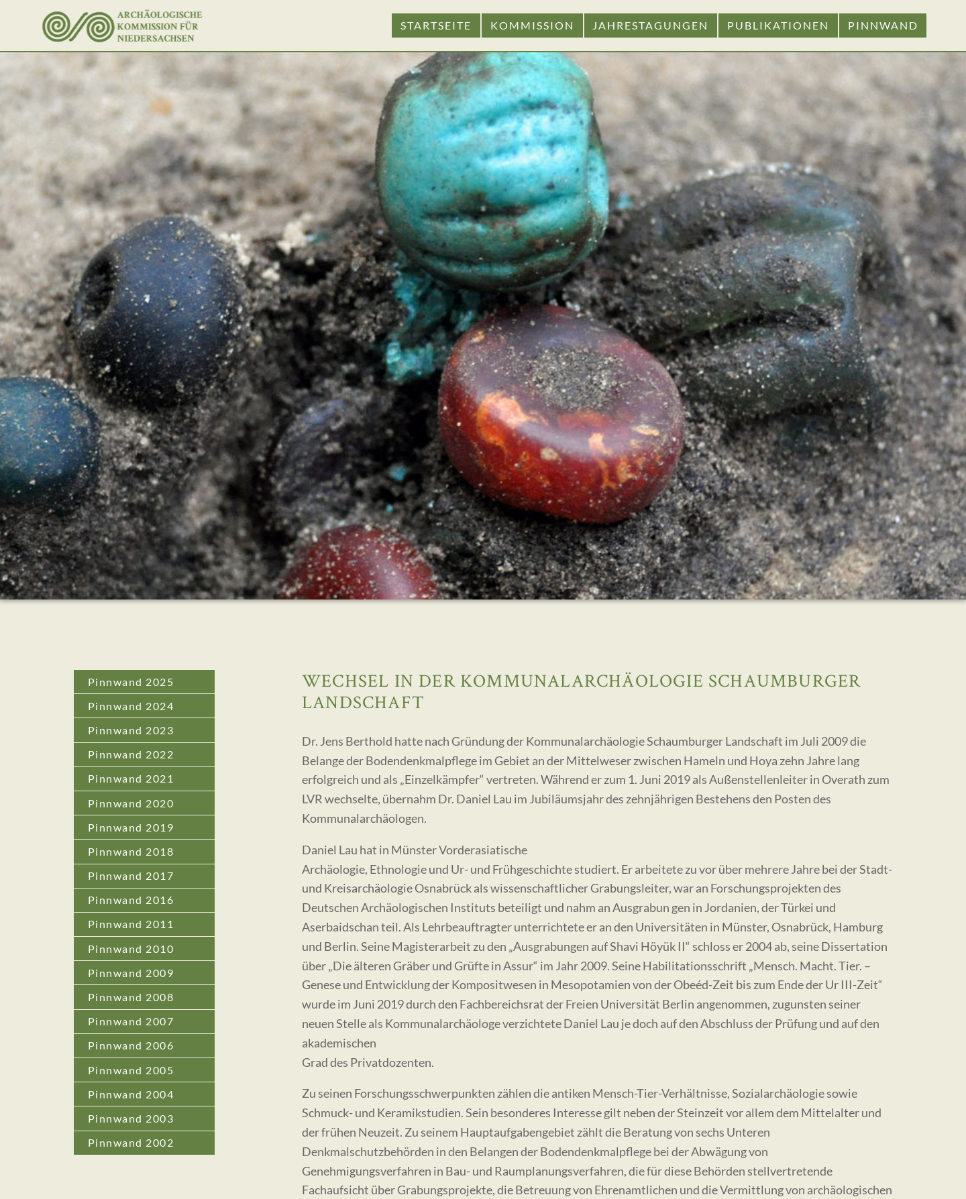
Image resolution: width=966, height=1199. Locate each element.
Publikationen (778, 25)
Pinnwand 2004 (131, 1094)
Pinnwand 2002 (131, 1142)
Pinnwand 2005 (131, 1070)
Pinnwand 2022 (131, 754)
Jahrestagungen (650, 25)
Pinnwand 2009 (131, 972)
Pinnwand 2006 (131, 1045)
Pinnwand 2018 (131, 851)
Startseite (436, 25)
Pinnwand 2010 (131, 948)
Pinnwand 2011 (131, 923)
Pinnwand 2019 (131, 827)
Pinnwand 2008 (131, 996)
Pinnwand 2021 (131, 778)
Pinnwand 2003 (131, 1118)
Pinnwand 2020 (131, 803)
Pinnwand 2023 (131, 730)
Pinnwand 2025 (131, 681)
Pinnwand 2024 (131, 705)
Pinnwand (883, 25)
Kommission (532, 25)
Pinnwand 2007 (131, 1021)
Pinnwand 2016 (131, 899)
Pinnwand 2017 (131, 875)
